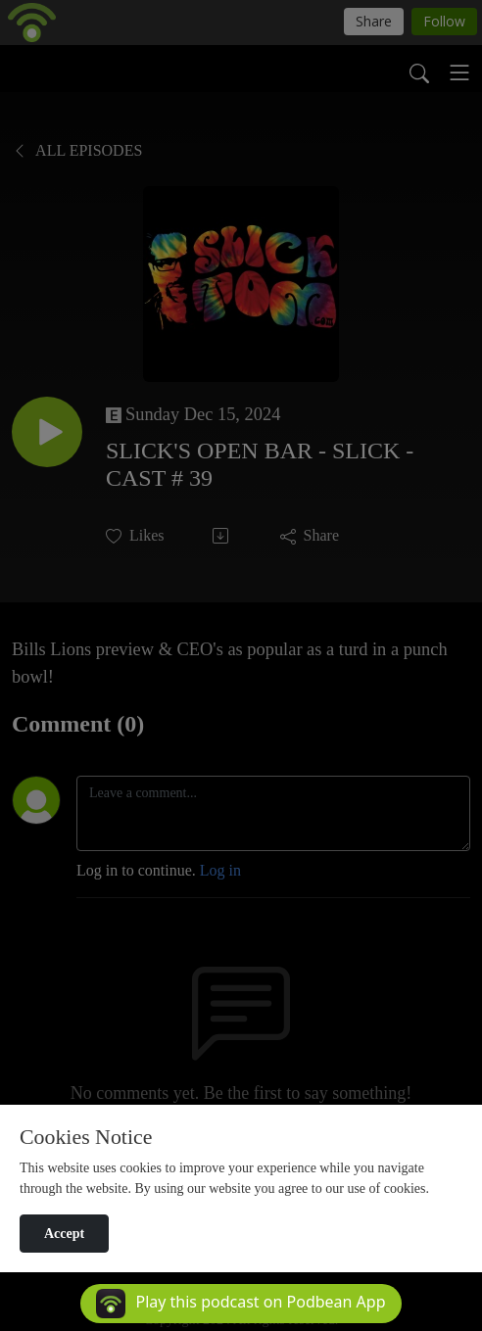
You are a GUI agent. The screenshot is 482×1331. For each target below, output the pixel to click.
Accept (64, 1233)
